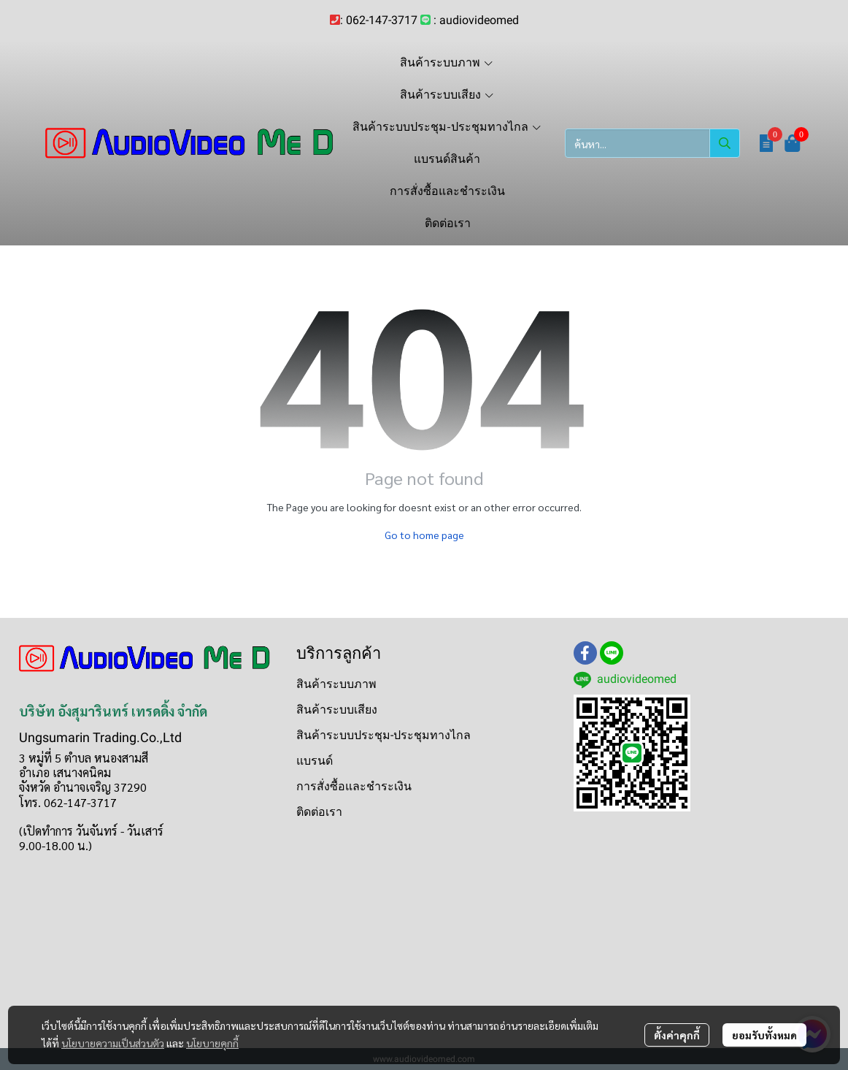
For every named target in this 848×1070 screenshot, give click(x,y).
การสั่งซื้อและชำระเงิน (354, 786)
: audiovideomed (476, 20)
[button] (652, 143)
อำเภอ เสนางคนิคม (65, 772)
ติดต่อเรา (319, 812)
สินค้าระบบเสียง (336, 709)
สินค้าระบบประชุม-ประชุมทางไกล (383, 735)
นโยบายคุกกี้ (212, 1043)
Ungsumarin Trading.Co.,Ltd (100, 737)
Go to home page (424, 534)
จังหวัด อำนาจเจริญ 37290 (83, 787)
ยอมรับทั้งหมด (764, 1035)
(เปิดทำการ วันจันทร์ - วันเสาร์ (91, 830)
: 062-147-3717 (378, 20)
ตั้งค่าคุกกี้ (677, 1035)
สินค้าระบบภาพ (336, 684)
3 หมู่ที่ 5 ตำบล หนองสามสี (83, 757)
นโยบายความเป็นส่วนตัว (112, 1043)
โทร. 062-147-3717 (68, 802)
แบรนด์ (314, 761)
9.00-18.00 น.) (55, 845)
